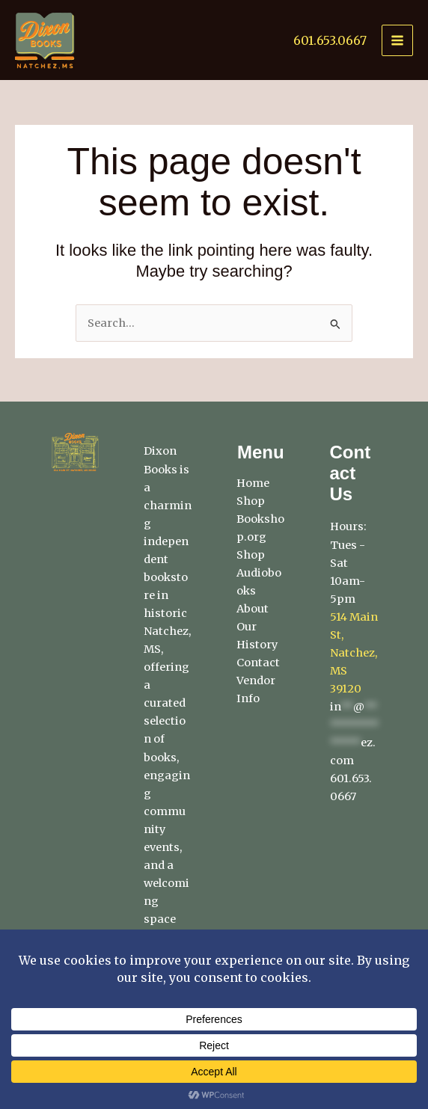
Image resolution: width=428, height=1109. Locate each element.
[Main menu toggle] (397, 40)
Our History (257, 635)
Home (252, 483)
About (252, 608)
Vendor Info (255, 689)
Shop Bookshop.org (260, 519)
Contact (258, 662)
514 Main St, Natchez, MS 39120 (354, 652)
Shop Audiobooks (258, 572)
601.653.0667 (330, 40)
